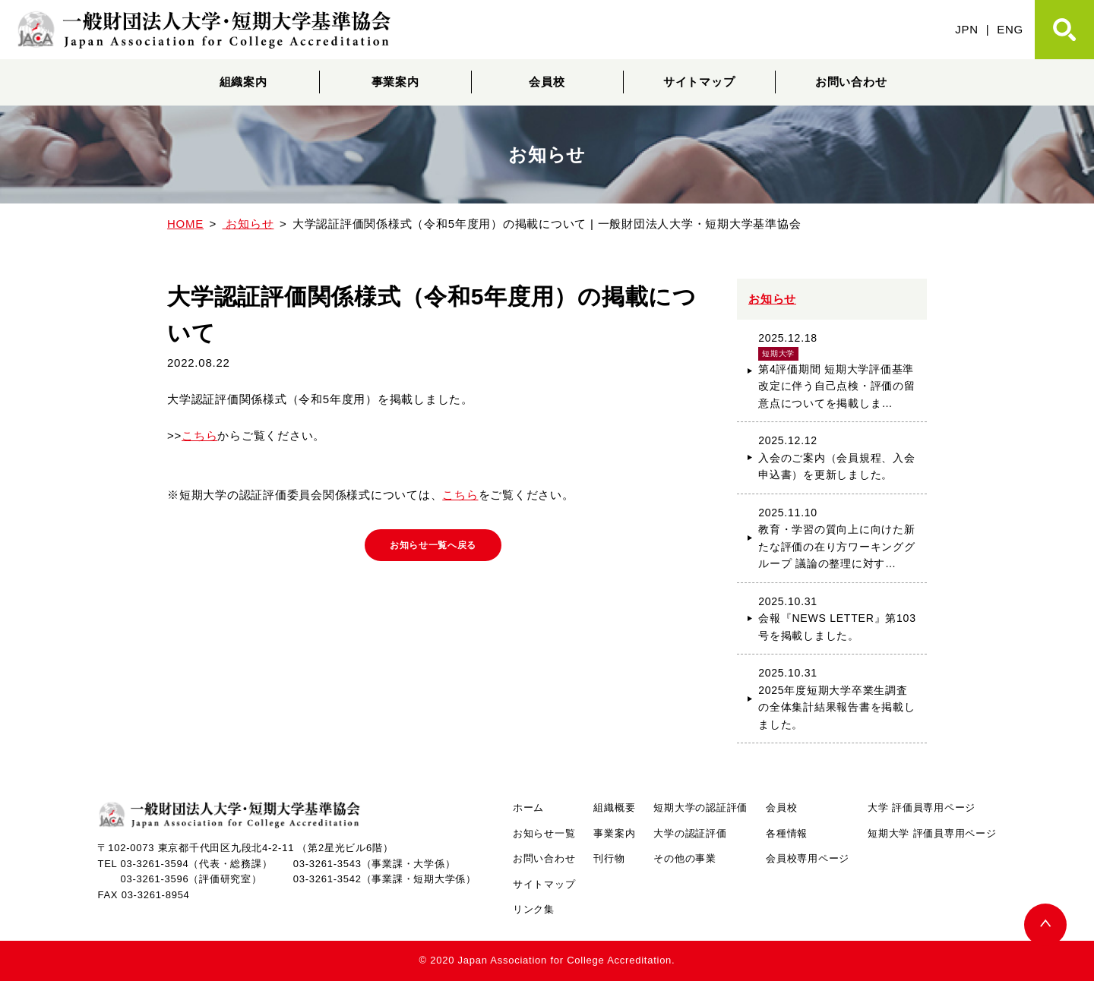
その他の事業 (684, 858)
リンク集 (534, 909)
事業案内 (395, 81)
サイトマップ (699, 81)
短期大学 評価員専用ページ (932, 833)
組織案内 (243, 81)
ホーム (528, 807)
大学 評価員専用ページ (921, 807)
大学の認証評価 (689, 833)
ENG (1010, 29)
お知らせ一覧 (544, 833)
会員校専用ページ (807, 858)
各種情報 (787, 833)
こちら (199, 435)
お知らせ (772, 298)
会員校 (546, 81)
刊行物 (608, 858)
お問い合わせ (851, 81)
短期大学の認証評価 (700, 807)
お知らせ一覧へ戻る (433, 547)
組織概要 (614, 807)
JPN (967, 29)
